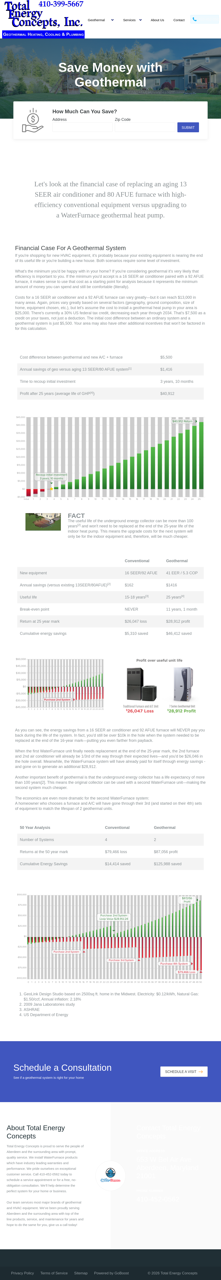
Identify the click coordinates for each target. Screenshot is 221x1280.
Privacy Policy (22, 1273)
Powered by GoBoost (111, 1273)
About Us (157, 20)
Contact (179, 20)
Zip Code (123, 119)
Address (59, 119)
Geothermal (96, 20)
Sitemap (81, 1273)
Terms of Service (54, 1273)
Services (129, 20)
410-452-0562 (157, 1199)
